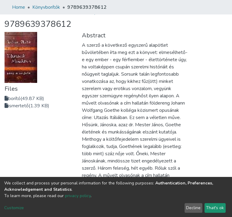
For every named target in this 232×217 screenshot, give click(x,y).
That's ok (215, 208)
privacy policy (78, 196)
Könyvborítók (46, 7)
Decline (193, 208)
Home (18, 7)
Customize (14, 208)
